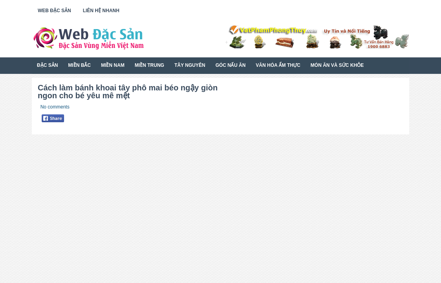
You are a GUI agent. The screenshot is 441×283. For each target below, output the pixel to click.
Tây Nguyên (190, 65)
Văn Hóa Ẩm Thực (278, 65)
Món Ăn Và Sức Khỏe (337, 65)
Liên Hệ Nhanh (101, 10)
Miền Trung (149, 65)
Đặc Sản (47, 65)
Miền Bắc (79, 65)
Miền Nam (113, 65)
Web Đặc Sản (54, 10)
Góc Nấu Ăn (230, 65)
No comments (55, 107)
